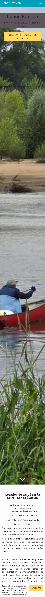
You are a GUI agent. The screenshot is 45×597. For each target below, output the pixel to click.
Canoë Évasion (11, 3)
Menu (39, 3)
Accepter (36, 588)
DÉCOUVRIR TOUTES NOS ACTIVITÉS (22, 36)
